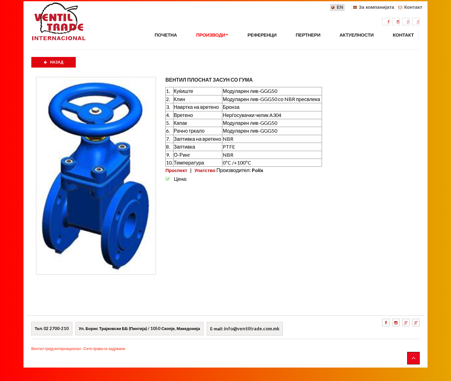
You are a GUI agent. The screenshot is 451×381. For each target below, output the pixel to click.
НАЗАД (54, 62)
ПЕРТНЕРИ (308, 35)
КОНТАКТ (403, 35)
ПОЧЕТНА (165, 35)
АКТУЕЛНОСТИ (357, 35)
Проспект (176, 170)
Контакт (413, 7)
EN (340, 7)
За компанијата (376, 7)
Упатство (204, 170)
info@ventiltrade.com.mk (251, 328)
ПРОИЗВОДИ (212, 35)
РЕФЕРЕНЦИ (262, 35)
